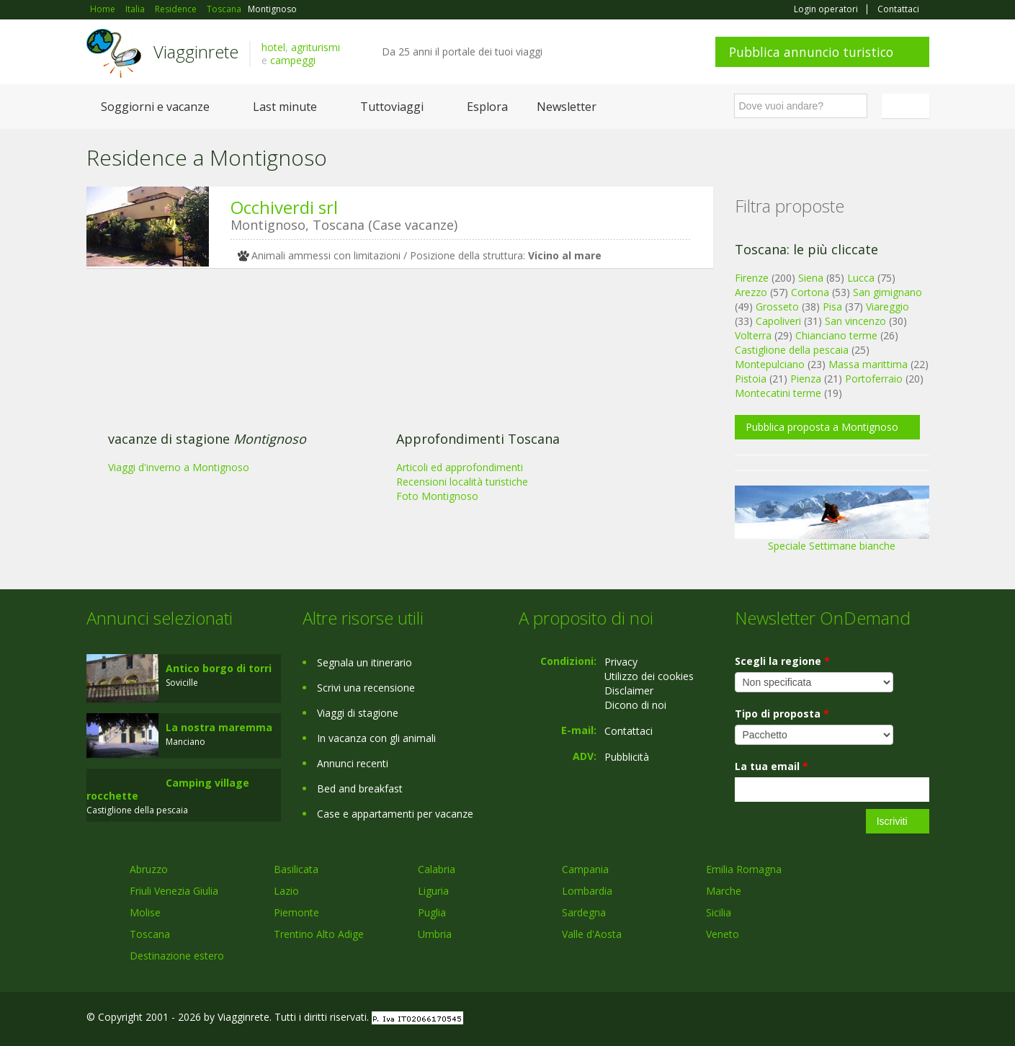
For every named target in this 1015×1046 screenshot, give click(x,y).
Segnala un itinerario (364, 662)
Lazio (286, 891)
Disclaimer (628, 690)
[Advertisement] (389, 390)
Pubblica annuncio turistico (811, 52)
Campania (585, 869)
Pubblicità (626, 757)
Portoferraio (874, 378)
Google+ (852, 1019)
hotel (273, 47)
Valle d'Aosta (592, 934)
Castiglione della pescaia (792, 350)
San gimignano (887, 292)
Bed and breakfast (360, 788)
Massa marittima (868, 364)
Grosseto (777, 306)
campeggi (293, 60)
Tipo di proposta (782, 713)
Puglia (432, 912)
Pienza (805, 378)
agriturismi (315, 47)
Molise (145, 912)
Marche (723, 891)
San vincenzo (855, 321)
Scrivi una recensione (366, 687)
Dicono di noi (635, 705)
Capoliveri (778, 321)
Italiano (908, 106)
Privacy (621, 662)
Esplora (487, 107)
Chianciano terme (836, 335)
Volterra (753, 335)
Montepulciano (770, 364)
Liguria (433, 891)
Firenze (752, 278)
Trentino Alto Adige (319, 934)
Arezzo (751, 292)
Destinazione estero (177, 955)
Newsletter (566, 107)
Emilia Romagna (744, 869)
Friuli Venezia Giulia (174, 891)
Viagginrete (195, 51)
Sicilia (718, 912)
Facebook (821, 1019)
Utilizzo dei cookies (649, 676)
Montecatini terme (778, 393)
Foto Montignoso (437, 496)
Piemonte (296, 912)
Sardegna (584, 912)
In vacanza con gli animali (376, 738)
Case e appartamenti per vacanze (395, 814)
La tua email (771, 766)
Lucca (861, 278)
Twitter (887, 1019)
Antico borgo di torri (219, 668)
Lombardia (587, 891)
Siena (810, 278)
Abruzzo (149, 869)
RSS (921, 1019)
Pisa (832, 306)
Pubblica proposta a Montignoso (822, 427)
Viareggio (887, 306)
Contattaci (898, 9)
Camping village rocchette (167, 789)
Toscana (150, 934)
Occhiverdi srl (284, 207)
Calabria (436, 869)
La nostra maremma (219, 727)
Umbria (435, 934)
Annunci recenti (352, 763)
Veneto (722, 934)
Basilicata (296, 869)
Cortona (810, 292)
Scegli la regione (782, 661)
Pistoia (750, 378)
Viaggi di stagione (357, 713)
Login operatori (826, 9)
